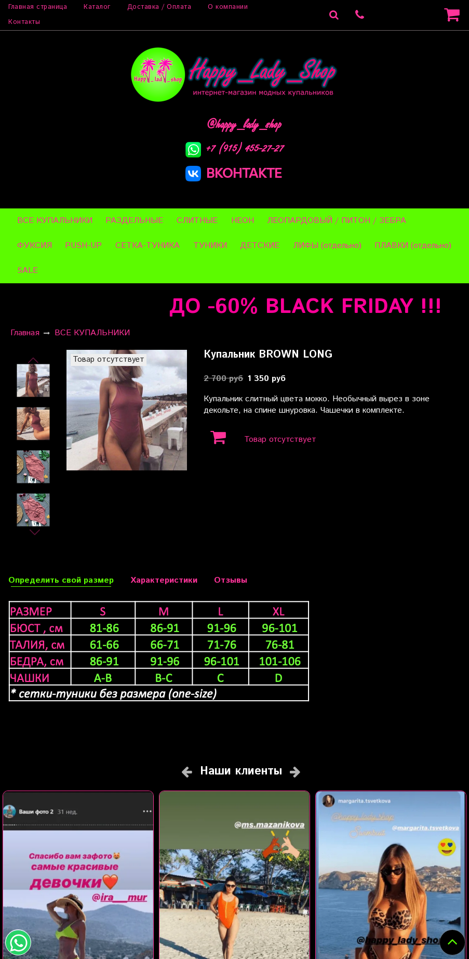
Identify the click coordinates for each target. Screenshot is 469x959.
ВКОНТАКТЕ (233, 173)
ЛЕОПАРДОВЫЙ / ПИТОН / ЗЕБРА (336, 221)
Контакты (24, 22)
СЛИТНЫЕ (197, 221)
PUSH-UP (83, 246)
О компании (228, 7)
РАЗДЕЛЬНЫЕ (134, 221)
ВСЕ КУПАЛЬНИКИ (54, 221)
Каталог (97, 7)
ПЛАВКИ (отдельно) (412, 246)
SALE (27, 271)
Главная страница (37, 7)
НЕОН (242, 221)
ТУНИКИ (210, 246)
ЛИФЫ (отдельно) (327, 246)
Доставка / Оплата (159, 7)
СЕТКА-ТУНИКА (147, 246)
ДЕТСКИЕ (259, 246)
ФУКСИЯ (34, 246)
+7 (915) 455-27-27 (234, 148)
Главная (24, 333)
